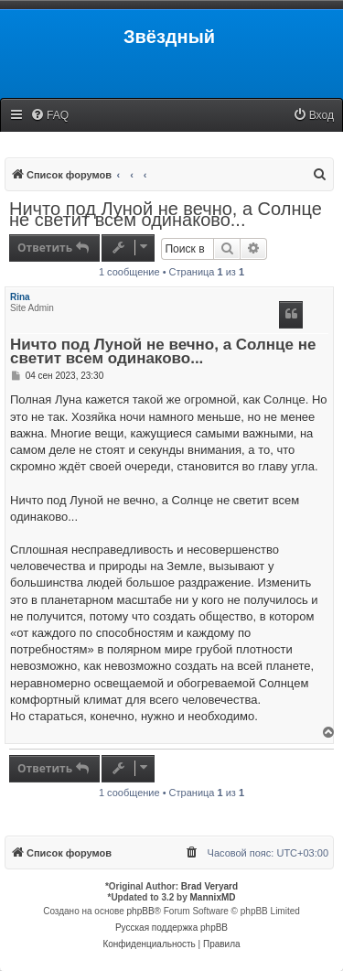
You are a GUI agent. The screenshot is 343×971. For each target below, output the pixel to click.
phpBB (141, 911)
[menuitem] (49, 115)
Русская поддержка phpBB (171, 927)
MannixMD (213, 897)
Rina (20, 297)
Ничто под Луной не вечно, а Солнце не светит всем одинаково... (165, 214)
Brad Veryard (209, 886)
